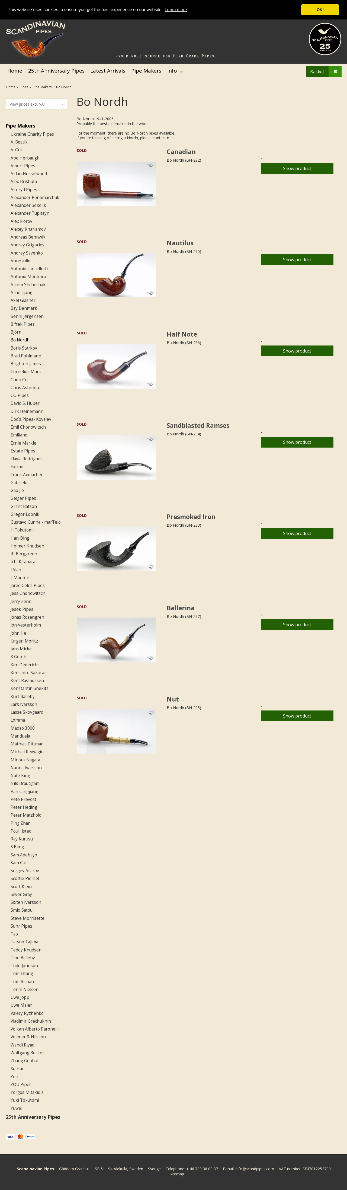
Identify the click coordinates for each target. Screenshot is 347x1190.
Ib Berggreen (24, 554)
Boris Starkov (24, 348)
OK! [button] (320, 10)
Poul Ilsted (21, 831)
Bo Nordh (20, 340)
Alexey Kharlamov (28, 229)
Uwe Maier (21, 1005)
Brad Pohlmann (26, 356)
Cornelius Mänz (26, 371)
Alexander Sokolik (28, 205)
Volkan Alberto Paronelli (35, 1029)
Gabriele (19, 482)
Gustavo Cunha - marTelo (36, 522)
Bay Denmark (24, 308)
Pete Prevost (23, 799)
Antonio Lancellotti (29, 269)
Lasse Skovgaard (27, 712)
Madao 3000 (23, 728)
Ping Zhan (21, 823)
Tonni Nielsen (24, 989)
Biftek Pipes (23, 324)
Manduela (20, 736)
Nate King (20, 775)
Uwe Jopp (20, 997)
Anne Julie (20, 261)
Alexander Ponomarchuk (35, 197)
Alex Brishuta (24, 181)
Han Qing (20, 538)
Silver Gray (21, 894)
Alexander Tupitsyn (30, 213)
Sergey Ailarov (25, 870)
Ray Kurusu (22, 839)
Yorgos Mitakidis (27, 1092)
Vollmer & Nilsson (28, 1037)
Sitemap (177, 1173)
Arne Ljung (21, 292)
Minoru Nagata (25, 760)
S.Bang (17, 847)
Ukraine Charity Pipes (32, 134)
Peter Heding (24, 807)
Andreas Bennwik (28, 237)
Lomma (18, 720)
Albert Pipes (23, 166)
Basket (326, 71)
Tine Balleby (23, 958)
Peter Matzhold (26, 815)
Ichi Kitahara (23, 562)
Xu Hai (17, 1068)
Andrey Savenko (27, 253)
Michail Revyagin (27, 752)
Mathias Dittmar (27, 744)
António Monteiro (28, 276)
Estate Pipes (23, 451)
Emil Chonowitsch (28, 427)
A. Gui (16, 150)
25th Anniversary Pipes (33, 1117)
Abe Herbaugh (25, 158)
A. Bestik (19, 142)
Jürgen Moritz (24, 641)
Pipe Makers (20, 125)
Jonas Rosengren (27, 617)
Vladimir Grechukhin (31, 1021)
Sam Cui (18, 863)
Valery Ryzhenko (27, 1013)
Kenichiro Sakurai (28, 673)
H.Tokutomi (22, 530)
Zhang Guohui (24, 1061)
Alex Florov (21, 221)
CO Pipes (20, 395)
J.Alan (16, 570)
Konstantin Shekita (30, 688)
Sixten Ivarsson (26, 902)
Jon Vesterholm (26, 625)
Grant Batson (24, 506)
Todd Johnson (24, 966)
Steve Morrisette (27, 918)
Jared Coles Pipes (28, 585)
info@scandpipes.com (255, 1168)
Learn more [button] (176, 9)
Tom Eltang (22, 973)
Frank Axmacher (27, 475)
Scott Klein (21, 886)
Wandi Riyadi (23, 1045)
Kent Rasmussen (27, 680)
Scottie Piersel (25, 878)
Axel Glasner (23, 300)
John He (18, 633)
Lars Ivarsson (24, 704)
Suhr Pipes (21, 926)
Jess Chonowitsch (28, 593)
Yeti (14, 1077)
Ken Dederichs (25, 665)
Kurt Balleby (23, 696)
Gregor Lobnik (25, 514)
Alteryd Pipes (24, 190)
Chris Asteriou (25, 387)
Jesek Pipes (22, 609)
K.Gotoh (18, 657)
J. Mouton (20, 578)
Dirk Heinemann (27, 411)
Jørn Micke (21, 649)
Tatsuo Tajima (24, 942)
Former (18, 467)
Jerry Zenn (21, 601)
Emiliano (19, 435)
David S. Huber (25, 403)
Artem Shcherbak (28, 285)
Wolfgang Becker (27, 1053)
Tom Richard (23, 981)
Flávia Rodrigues (27, 459)
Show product (297, 168)
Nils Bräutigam (25, 783)
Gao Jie (17, 490)
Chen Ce (19, 380)
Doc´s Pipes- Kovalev (31, 419)
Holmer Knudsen (27, 546)
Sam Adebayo (24, 855)
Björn (16, 332)
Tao (14, 934)
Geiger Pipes (23, 498)
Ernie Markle (23, 443)
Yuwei (16, 1108)
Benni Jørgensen (27, 316)
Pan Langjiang (24, 791)
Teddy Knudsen (26, 950)
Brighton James (26, 364)
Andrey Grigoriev (27, 245)
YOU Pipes (21, 1084)
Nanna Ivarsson (26, 768)
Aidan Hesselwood (29, 174)
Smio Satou (22, 910)
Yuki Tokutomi (25, 1100)
